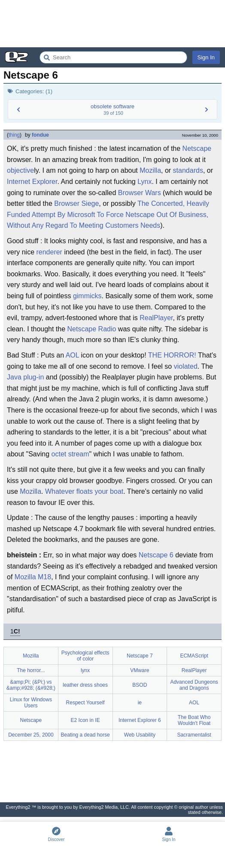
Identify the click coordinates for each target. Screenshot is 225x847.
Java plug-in (25, 377)
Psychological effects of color (85, 656)
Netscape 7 (140, 656)
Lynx (144, 181)
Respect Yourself (85, 703)
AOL (72, 355)
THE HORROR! (172, 355)
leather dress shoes (85, 685)
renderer (49, 252)
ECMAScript (194, 656)
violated (186, 366)
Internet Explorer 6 (140, 720)
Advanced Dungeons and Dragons (194, 685)
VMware (139, 670)
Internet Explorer (32, 181)
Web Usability (139, 735)
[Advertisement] (112, 23)
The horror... (31, 670)
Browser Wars (139, 192)
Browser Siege (76, 203)
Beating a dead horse (85, 735)
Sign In (206, 57)
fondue (40, 135)
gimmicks (87, 296)
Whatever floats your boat (84, 491)
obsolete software (112, 106)
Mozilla (150, 170)
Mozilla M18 (33, 577)
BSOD (139, 685)
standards (188, 170)
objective (20, 170)
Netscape (197, 148)
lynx (85, 670)
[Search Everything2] (113, 57)
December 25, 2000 (30, 735)
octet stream (70, 454)
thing (14, 135)
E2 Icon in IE (85, 720)
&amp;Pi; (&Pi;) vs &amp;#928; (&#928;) (30, 685)
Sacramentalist (194, 735)
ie (140, 703)
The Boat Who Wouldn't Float (194, 720)
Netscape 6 (156, 555)
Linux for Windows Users (31, 703)
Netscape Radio (91, 329)
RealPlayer (156, 317)
